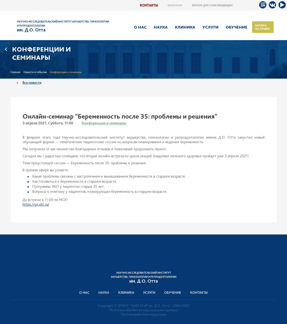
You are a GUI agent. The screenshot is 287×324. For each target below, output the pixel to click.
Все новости (32, 82)
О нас (140, 27)
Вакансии (175, 5)
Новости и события (35, 72)
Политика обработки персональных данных (143, 310)
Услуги (210, 27)
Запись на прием (262, 27)
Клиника (185, 27)
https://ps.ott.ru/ (36, 204)
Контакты (149, 5)
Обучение (236, 27)
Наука (161, 27)
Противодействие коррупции (143, 314)
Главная (15, 72)
